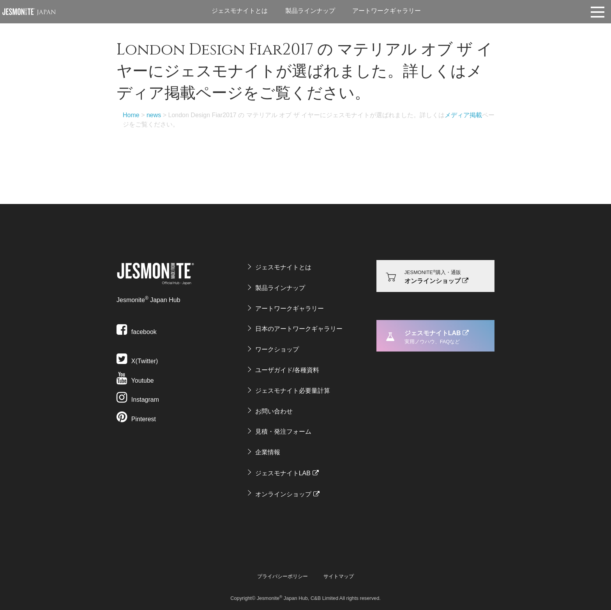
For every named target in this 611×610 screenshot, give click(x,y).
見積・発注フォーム (283, 431)
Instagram (138, 399)
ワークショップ (277, 349)
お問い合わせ (274, 411)
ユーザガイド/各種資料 (287, 370)
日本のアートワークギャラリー (299, 328)
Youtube (135, 380)
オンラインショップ (283, 494)
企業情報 (267, 452)
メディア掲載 (463, 115)
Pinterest (136, 419)
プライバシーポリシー (282, 576)
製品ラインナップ (310, 10)
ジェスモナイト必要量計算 (292, 390)
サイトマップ (338, 576)
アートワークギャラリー (386, 10)
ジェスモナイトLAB (283, 473)
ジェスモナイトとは (240, 10)
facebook (137, 332)
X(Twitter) (137, 361)
